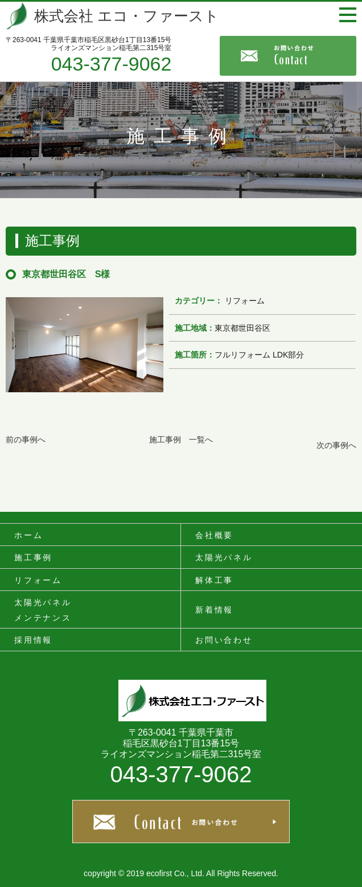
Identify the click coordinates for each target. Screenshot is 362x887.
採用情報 (33, 639)
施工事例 (33, 557)
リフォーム (38, 580)
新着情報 (214, 609)
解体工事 (214, 580)
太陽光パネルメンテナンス (43, 610)
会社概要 (214, 535)
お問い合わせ (224, 639)
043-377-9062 (111, 64)
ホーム (28, 535)
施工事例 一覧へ (181, 439)
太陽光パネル (224, 557)
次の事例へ (336, 445)
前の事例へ (26, 439)
